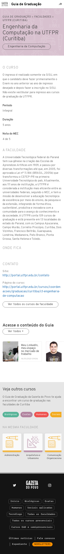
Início (14, 501)
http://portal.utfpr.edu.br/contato (26, 276)
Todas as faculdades (41, 514)
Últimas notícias (20, 538)
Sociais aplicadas (39, 507)
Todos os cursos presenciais (32, 520)
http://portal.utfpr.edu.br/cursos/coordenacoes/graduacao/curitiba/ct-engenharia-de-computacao (31, 291)
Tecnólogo (15, 514)
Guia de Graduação (26, 4)
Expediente (19, 544)
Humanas (17, 507)
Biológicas (32, 501)
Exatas (49, 501)
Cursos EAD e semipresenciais (32, 527)
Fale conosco (46, 538)
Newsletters (42, 544)
